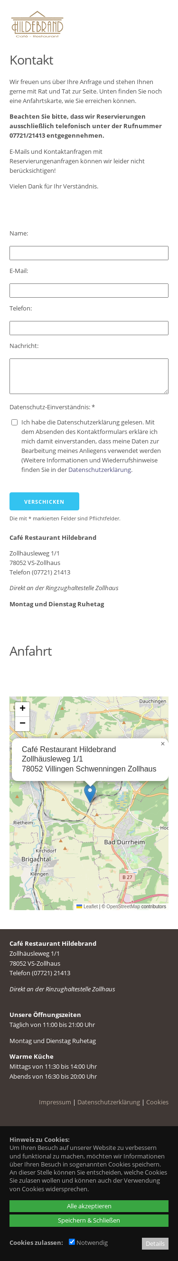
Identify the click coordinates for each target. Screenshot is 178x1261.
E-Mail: (19, 270)
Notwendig (88, 1242)
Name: (19, 233)
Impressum (55, 1102)
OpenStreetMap (123, 906)
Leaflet (87, 906)
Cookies (157, 1102)
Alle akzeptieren (89, 1206)
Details (155, 1243)
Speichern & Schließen (89, 1220)
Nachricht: (24, 345)
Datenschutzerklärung (99, 469)
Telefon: (21, 308)
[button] (90, 793)
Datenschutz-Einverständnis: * (52, 407)
